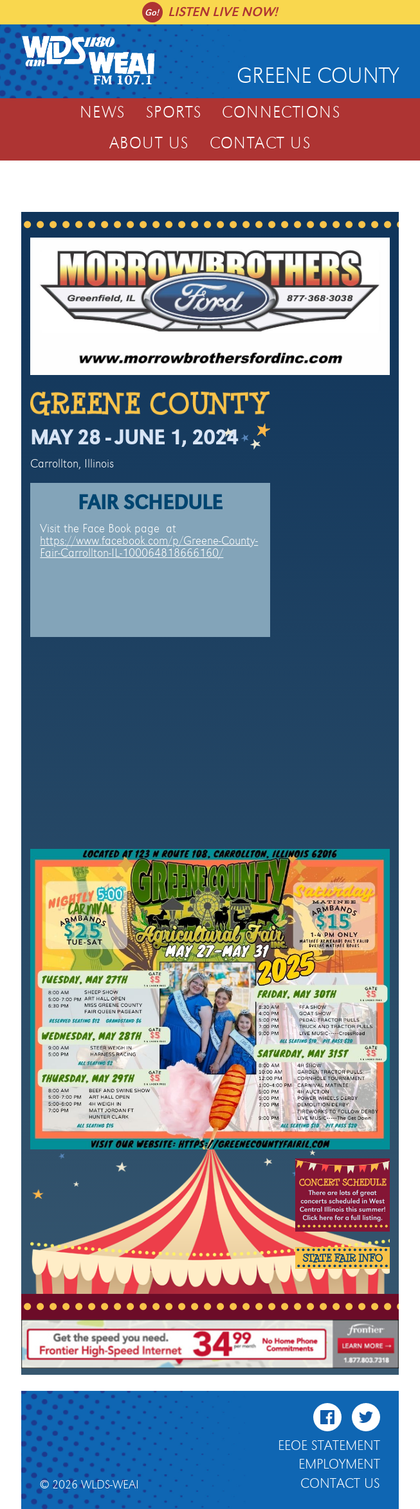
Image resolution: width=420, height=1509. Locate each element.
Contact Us (260, 143)
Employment (339, 1465)
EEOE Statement (329, 1446)
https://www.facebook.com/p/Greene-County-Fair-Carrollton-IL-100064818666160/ (149, 547)
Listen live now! (223, 12)
